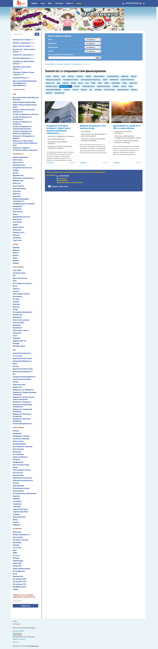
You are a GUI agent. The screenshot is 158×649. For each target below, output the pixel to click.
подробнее (50, 162)
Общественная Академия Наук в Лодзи (25, 106)
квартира (16, 304)
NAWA (15, 553)
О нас (43, 3)
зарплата (16, 288)
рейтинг (16, 382)
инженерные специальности (23, 178)
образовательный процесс (23, 480)
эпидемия (16, 525)
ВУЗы (50, 3)
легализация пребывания (22, 312)
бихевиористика (19, 165)
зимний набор (18, 561)
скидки (15, 589)
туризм (15, 224)
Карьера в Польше (21, 77)
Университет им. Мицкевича (23, 390)
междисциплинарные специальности (21, 200)
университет (17, 387)
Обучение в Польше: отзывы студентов (23, 73)
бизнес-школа (18, 441)
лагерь (15, 309)
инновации (17, 452)
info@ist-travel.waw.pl (19, 639)
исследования (18, 454)
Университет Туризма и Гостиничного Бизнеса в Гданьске (25, 149)
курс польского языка (21, 465)
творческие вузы (19, 384)
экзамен (16, 522)
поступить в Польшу (20, 540)
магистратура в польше (22, 470)
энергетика (17, 240)
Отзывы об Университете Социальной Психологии (22, 127)
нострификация (19, 571)
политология (18, 211)
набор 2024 (17, 566)
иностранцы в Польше (21, 294)
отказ (15, 574)
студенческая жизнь (20, 509)
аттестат (16, 555)
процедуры (17, 542)
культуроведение (19, 188)
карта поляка (18, 537)
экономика (17, 238)
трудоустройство (19, 341)
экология (16, 235)
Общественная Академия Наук (24, 102)
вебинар (16, 558)
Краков (15, 255)
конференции (18, 462)
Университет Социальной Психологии (22, 410)
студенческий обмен (20, 512)
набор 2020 (17, 563)
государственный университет (24, 377)
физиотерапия (18, 227)
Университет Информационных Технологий (24, 393)
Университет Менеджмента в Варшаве (24, 137)
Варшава (16, 247)
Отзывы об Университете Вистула (25, 114)
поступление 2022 (19, 581)
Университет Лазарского (22, 402)
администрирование (20, 157)
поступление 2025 (19, 584)
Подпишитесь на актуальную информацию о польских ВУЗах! (24, 596)
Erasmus (16, 431)
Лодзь (15, 258)
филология (17, 230)
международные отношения (24, 204)
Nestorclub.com (35, 646)
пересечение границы (21, 320)
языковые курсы (19, 346)
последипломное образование (24, 493)
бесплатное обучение (21, 439)
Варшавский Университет (22, 361)
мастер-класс (18, 472)
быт (14, 275)
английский (17, 433)
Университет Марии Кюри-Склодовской (22, 405)
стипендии (17, 506)
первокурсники (18, 486)
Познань (16, 263)
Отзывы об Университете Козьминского (22, 118)
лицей (15, 467)
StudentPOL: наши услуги (23, 55)
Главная (34, 3)
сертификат (17, 501)
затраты (16, 291)
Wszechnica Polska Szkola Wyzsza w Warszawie (26, 98)
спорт (15, 335)
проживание (17, 328)
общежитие (17, 317)
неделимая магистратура (22, 478)
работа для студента (21, 330)
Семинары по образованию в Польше (23, 62)
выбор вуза (17, 532)
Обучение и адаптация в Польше (22, 68)
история (16, 299)
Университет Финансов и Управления (22, 415)
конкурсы (16, 459)
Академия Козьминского (22, 353)
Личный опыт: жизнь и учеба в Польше (24, 50)
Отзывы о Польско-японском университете (24, 110)
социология (17, 222)
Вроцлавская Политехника (23, 369)
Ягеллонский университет (22, 423)
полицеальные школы (21, 488)
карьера (16, 302)
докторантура (18, 449)
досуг (15, 286)
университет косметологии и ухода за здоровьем (24, 398)
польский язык (18, 491)
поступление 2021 (19, 579)
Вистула (16, 366)
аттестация (17, 356)
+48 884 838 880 (130, 3)
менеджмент (18, 206)
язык (14, 550)
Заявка (78, 3)
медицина (17, 196)
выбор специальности (21, 534)
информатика (18, 180)
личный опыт (18, 315)
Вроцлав (16, 250)
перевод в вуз (18, 576)
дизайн (15, 173)
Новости (69, 3)
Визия (15, 363)
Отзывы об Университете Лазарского (22, 123)
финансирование (19, 517)
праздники (17, 325)
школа (15, 519)
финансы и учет (19, 232)
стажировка (17, 504)
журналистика (18, 175)
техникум (16, 514)
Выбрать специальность (24, 43)
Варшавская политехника (22, 358)
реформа (16, 498)
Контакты (59, 3)
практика (16, 496)
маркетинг (17, 194)
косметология (18, 186)
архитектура (17, 160)
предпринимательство (21, 217)
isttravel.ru (16, 642)
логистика (17, 191)
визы (15, 281)
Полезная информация (23, 58)
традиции (16, 338)
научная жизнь (18, 475)
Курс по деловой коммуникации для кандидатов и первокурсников (25, 83)
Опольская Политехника (22, 379)
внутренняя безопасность (22, 167)
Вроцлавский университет (23, 371)
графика (16, 170)
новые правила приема (21, 568)
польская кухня (18, 322)
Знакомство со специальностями (72, 64)
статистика (17, 547)
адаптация (17, 270)
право (15, 214)
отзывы (16, 483)
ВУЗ (14, 374)
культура (16, 307)
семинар (16, 545)
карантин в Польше (20, 457)
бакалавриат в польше (21, 436)
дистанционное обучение (22, 446)
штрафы (16, 343)
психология (17, 219)
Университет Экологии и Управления (22, 420)
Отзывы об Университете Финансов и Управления (22, 132)
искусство (17, 183)
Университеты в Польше (23, 39)
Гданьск (16, 253)
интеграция (17, 296)
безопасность (18, 162)
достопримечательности (22, 283)
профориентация (19, 587)
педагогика (17, 209)
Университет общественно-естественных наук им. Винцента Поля (25, 143)
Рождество (17, 333)
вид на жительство (20, 278)
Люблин (16, 260)
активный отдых (19, 273)
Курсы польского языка (23, 46)
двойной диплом (19, 444)
